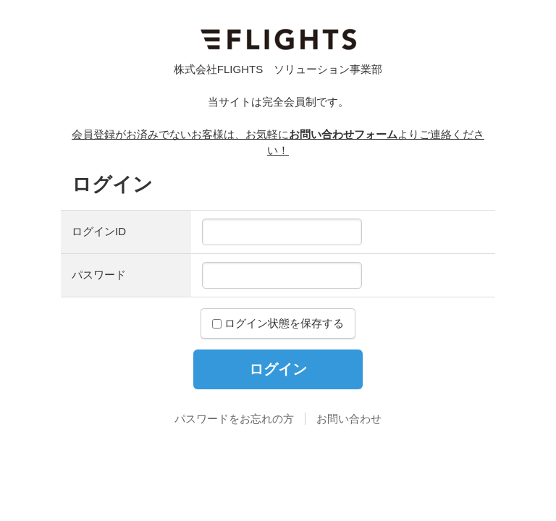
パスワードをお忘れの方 (234, 418)
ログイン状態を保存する (278, 323)
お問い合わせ (349, 418)
